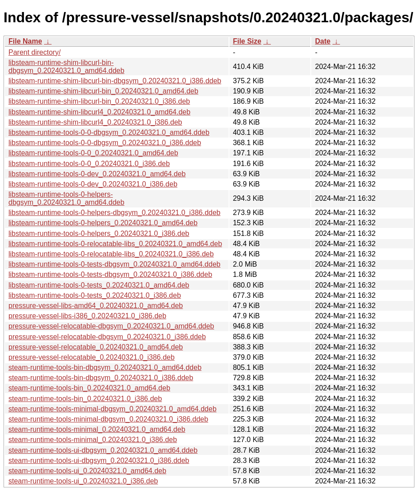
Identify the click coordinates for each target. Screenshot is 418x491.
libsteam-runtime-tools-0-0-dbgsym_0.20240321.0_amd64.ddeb (108, 132)
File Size (247, 41)
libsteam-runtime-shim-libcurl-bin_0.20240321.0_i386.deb (99, 101)
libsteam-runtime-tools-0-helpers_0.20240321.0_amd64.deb (102, 223)
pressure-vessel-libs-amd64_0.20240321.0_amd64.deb (95, 305)
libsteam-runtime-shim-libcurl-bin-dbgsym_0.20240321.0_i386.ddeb (114, 81)
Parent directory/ (34, 52)
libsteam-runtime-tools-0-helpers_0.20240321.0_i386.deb (98, 233)
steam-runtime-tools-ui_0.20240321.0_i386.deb (83, 481)
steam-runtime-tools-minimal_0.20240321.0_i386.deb (92, 439)
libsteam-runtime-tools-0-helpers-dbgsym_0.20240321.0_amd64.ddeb (66, 198)
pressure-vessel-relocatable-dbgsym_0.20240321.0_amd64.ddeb (111, 326)
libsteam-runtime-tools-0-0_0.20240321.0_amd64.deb (93, 153)
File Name (25, 41)
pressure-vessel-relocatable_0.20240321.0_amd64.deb (95, 347)
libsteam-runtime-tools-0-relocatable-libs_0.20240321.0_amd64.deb (115, 244)
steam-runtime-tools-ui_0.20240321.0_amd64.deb (87, 471)
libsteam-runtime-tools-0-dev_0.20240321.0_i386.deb (92, 184)
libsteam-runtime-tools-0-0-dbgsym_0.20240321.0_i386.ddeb (104, 142)
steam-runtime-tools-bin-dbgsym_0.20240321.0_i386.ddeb (100, 377)
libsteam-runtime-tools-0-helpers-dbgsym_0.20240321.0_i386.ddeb (114, 212)
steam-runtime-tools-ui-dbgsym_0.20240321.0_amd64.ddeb (102, 450)
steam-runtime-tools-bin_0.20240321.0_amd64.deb (89, 388)
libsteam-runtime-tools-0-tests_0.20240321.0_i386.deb (94, 295)
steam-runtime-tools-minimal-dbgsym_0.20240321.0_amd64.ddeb (112, 409)
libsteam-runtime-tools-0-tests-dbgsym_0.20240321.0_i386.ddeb (110, 274)
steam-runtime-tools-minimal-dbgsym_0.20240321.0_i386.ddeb (108, 419)
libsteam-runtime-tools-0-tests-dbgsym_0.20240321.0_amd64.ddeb (114, 264)
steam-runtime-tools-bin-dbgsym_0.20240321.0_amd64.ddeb (104, 367)
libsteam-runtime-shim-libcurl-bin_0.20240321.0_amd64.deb (103, 91)
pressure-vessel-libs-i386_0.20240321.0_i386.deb (87, 316)
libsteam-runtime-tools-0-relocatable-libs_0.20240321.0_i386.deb (111, 254)
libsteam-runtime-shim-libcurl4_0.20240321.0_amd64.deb (99, 112)
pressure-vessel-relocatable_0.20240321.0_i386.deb (91, 357)
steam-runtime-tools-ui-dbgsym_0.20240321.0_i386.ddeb (98, 460)
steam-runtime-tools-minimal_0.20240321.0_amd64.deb (96, 429)
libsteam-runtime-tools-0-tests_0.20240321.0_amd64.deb (98, 285)
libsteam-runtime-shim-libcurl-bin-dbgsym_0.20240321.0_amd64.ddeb (66, 66)
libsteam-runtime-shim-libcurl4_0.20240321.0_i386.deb (95, 122)
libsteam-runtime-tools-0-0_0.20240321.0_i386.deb (89, 163)
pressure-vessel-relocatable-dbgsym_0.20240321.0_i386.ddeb (107, 337)
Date (322, 41)
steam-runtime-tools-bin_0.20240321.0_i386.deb (85, 398)
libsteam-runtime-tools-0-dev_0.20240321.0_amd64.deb (96, 174)
